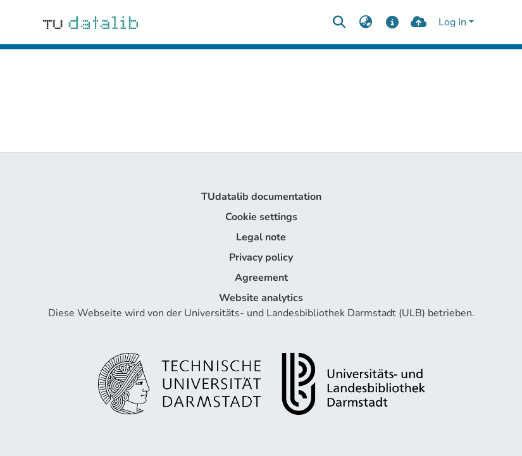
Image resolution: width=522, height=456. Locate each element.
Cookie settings (261, 217)
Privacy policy (261, 257)
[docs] (392, 22)
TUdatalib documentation (261, 197)
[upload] (418, 22)
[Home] (91, 22)
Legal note (261, 237)
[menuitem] (366, 22)
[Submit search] (339, 22)
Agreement (261, 278)
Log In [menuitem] (452, 22)
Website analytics (261, 298)
